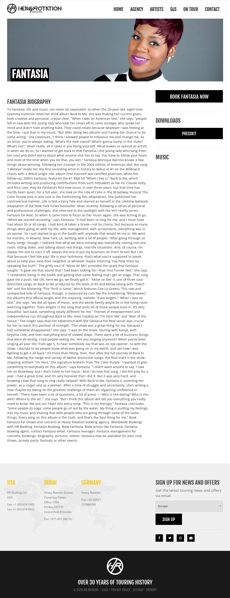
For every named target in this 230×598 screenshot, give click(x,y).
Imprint (151, 590)
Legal (105, 590)
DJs (173, 9)
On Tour (190, 9)
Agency (136, 9)
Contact (212, 9)
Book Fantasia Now (189, 97)
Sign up (168, 519)
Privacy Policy (120, 590)
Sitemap (138, 590)
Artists (156, 9)
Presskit (189, 133)
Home (118, 9)
